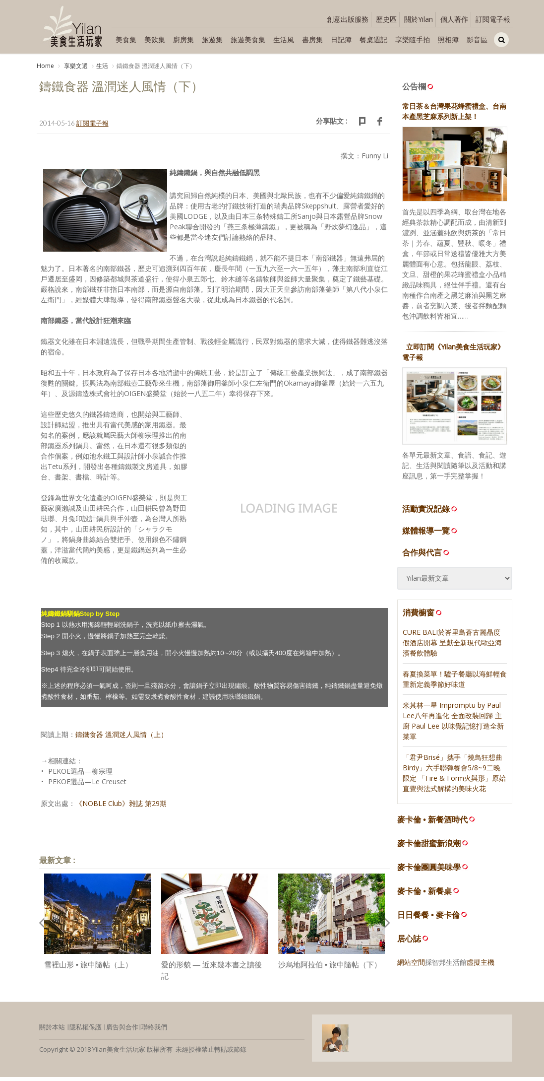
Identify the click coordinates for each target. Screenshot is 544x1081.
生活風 (283, 39)
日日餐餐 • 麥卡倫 (428, 919)
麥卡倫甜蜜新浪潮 (429, 847)
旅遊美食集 (248, 39)
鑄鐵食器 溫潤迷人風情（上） (121, 738)
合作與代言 (426, 556)
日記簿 (341, 39)
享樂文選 (75, 66)
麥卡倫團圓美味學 (429, 871)
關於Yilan (418, 19)
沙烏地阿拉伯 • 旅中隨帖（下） (330, 968)
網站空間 (411, 966)
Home (45, 66)
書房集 (312, 39)
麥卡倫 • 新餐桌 (424, 895)
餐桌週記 (373, 39)
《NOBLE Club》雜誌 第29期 (121, 807)
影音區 (477, 39)
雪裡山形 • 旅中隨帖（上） (88, 968)
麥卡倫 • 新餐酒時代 (432, 823)
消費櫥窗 (423, 616)
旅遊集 (212, 39)
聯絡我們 (154, 1030)
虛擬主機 (480, 966)
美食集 (126, 39)
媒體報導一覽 (430, 534)
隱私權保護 (85, 1030)
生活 (102, 66)
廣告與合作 (122, 1030)
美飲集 (154, 39)
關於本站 (52, 1030)
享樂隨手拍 (412, 39)
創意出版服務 (347, 19)
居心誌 (409, 943)
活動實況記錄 (430, 512)
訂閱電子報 (493, 19)
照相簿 (448, 39)
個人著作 (454, 19)
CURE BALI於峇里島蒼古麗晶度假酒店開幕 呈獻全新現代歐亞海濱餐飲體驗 (452, 646)
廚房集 (183, 39)
